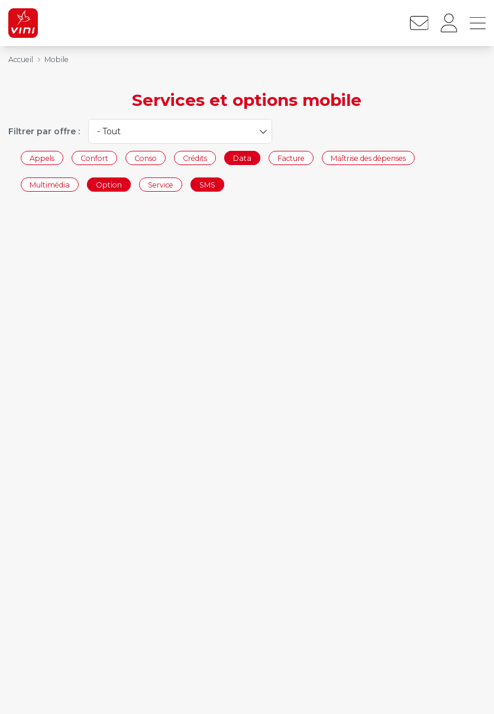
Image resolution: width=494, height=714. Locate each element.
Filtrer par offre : (44, 131)
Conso (145, 157)
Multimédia (50, 184)
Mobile (56, 59)
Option (109, 184)
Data (242, 157)
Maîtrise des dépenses (368, 157)
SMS (207, 184)
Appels (42, 157)
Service (160, 184)
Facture (291, 157)
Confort (94, 157)
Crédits (195, 157)
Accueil (20, 59)
